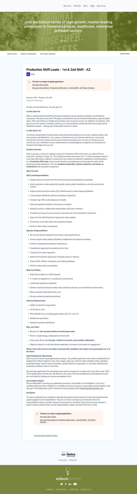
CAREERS (49, 489)
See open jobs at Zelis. (40, 85)
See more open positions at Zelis (45, 436)
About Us (67, 6)
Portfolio (77, 6)
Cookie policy (73, 460)
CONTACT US (86, 489)
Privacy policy (62, 460)
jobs (12, 54)
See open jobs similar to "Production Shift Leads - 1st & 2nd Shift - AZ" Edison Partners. (63, 88)
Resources (101, 6)
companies (28, 54)
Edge (92, 6)
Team (85, 6)
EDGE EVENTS (61, 489)
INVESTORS (73, 489)
